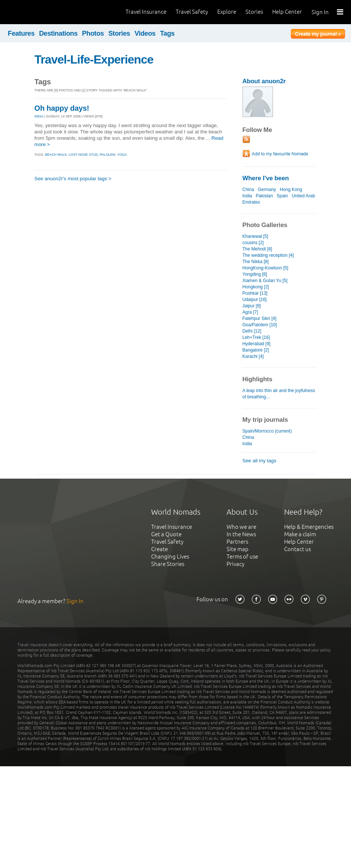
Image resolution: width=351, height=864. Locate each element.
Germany (267, 189)
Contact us (297, 549)
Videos (145, 33)
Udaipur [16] (255, 299)
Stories (254, 12)
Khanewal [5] (255, 236)
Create (159, 549)
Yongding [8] (255, 274)
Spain (282, 195)
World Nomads (39, 12)
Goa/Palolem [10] (260, 324)
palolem (107, 154)
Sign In (320, 12)
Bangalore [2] (256, 350)
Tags (167, 33)
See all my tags (259, 460)
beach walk (56, 154)
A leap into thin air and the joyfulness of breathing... (279, 393)
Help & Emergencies (309, 527)
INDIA (39, 116)
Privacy (235, 564)
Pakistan (264, 195)
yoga (122, 154)
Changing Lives (170, 556)
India (247, 195)
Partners (237, 541)
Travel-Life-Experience (94, 59)
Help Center (287, 12)
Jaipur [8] (252, 305)
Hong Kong (291, 189)
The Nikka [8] (256, 261)
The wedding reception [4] (268, 255)
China (248, 189)
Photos (93, 33)
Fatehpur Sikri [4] (260, 318)
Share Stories (167, 564)
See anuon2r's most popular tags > (73, 178)
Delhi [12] (252, 331)
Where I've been (266, 178)
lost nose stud (83, 154)
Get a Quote (166, 534)
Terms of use (242, 556)
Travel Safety (192, 12)
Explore (226, 12)
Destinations (58, 33)
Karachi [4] (253, 356)
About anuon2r (264, 81)
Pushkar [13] (255, 293)
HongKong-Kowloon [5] (266, 268)
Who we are (241, 527)
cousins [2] (253, 242)
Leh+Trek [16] (256, 337)
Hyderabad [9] (256, 343)
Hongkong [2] (256, 286)
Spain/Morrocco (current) (267, 431)
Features (21, 33)
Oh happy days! (62, 108)
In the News (241, 534)
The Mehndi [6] (257, 249)
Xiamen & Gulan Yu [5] (265, 280)
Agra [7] (250, 312)
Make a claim (300, 534)
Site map (237, 549)
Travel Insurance (146, 12)
